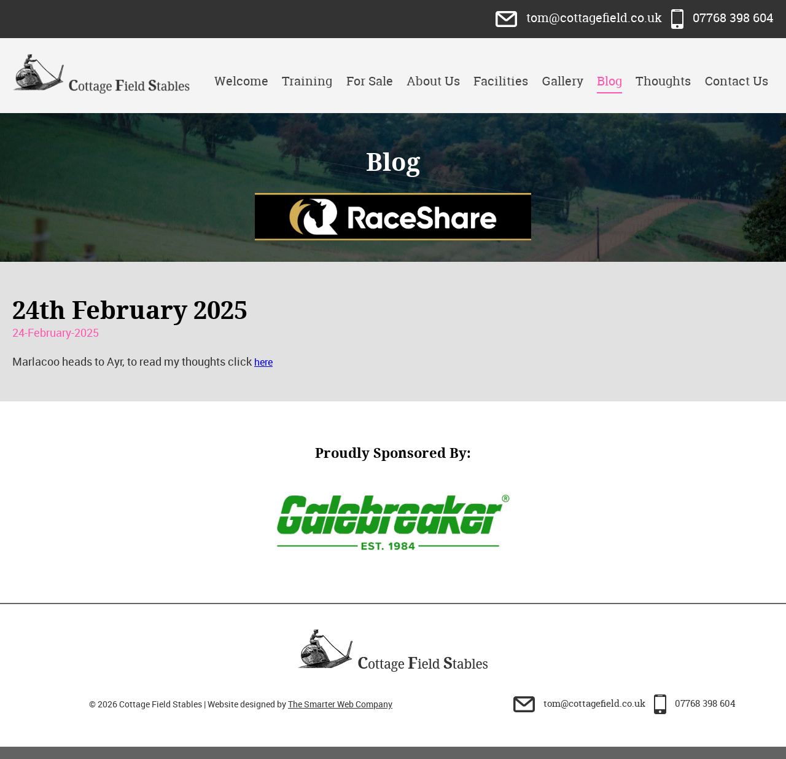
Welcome (241, 81)
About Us (433, 81)
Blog (609, 81)
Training (307, 81)
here (263, 362)
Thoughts (663, 81)
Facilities (500, 81)
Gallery (562, 81)
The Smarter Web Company (340, 704)
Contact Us (736, 81)
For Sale (369, 81)
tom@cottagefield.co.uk (580, 17)
